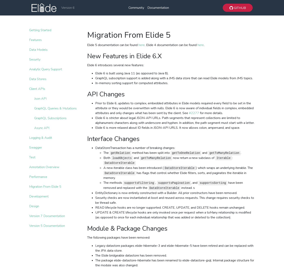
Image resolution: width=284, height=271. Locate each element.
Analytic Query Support (45, 69)
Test (32, 157)
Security (35, 59)
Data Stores (37, 79)
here (141, 45)
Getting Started (40, 30)
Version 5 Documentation (47, 226)
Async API (41, 128)
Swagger (35, 147)
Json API (40, 98)
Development (39, 196)
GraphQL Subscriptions (50, 118)
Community (136, 8)
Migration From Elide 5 (45, 186)
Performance (38, 177)
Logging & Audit (40, 138)
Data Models (38, 49)
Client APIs (37, 89)
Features (35, 40)
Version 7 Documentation (47, 216)
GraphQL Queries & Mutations (55, 108)
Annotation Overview (44, 167)
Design (34, 206)
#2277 (194, 113)
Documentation (158, 8)
